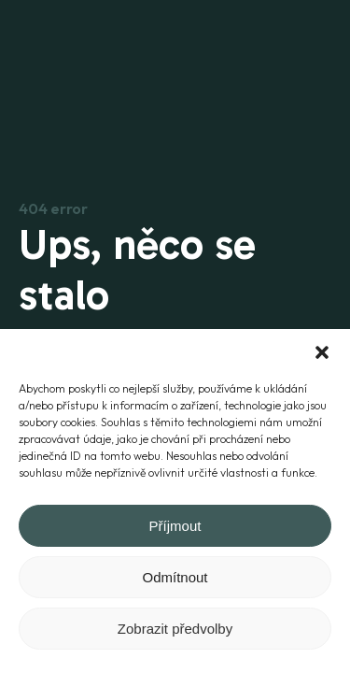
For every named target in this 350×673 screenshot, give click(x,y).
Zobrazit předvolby (175, 629)
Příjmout (175, 526)
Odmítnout (174, 577)
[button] (322, 352)
